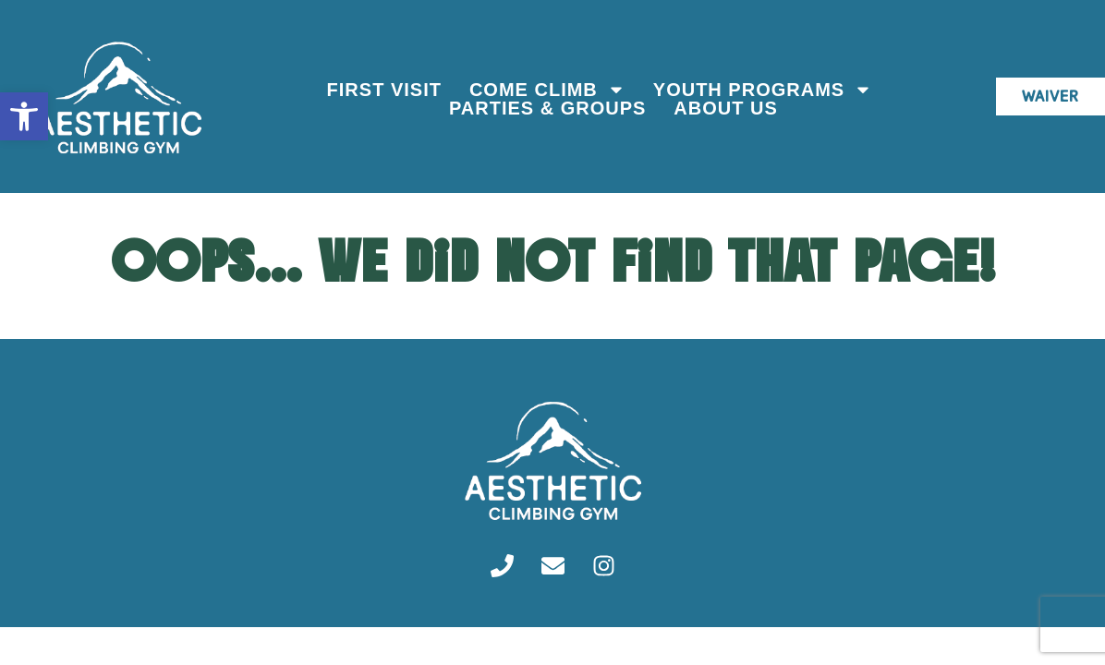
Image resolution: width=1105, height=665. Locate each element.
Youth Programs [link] (760, 89)
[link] (24, 116)
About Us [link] (723, 108)
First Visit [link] (381, 89)
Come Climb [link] (546, 89)
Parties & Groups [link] (545, 108)
